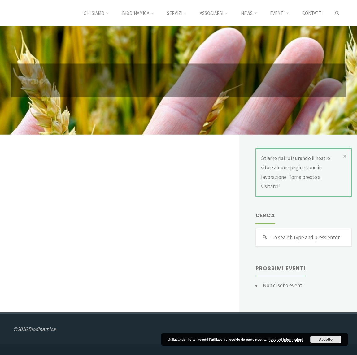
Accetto (326, 339)
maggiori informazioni (285, 339)
